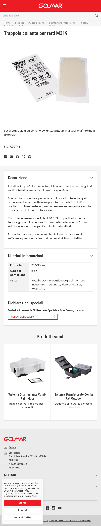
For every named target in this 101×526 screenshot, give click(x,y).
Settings (22, 503)
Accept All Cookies (22, 517)
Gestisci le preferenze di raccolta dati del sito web (64, 520)
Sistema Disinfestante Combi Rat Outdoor (73, 396)
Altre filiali (13, 459)
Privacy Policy (30, 496)
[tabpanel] (27, 382)
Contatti (12, 447)
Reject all (22, 510)
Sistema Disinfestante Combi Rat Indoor (27, 396)
